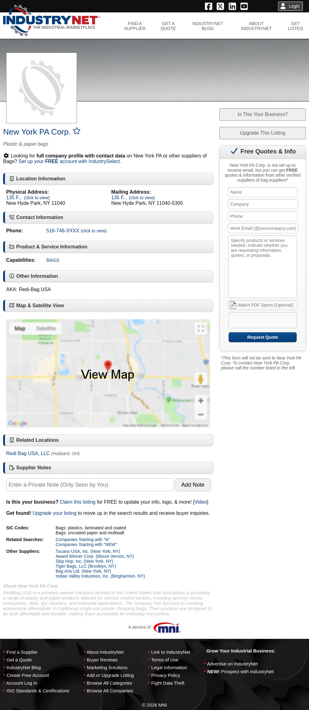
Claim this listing (77, 502)
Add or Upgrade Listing (110, 675)
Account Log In (21, 683)
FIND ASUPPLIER (135, 26)
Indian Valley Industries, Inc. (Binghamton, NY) (100, 576)
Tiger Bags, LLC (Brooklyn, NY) (86, 566)
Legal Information (169, 667)
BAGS (52, 260)
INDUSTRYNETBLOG (207, 26)
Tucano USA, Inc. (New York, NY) (88, 551)
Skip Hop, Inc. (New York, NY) (84, 561)
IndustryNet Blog (23, 667)
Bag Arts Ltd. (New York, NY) (83, 571)
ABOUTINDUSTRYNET (256, 26)
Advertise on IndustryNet (232, 663)
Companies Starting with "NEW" (86, 544)
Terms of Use (164, 659)
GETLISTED (295, 26)
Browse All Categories (109, 683)
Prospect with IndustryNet (247, 671)
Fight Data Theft (167, 683)
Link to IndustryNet (170, 652)
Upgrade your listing (54, 513)
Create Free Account (27, 675)
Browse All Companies (110, 690)
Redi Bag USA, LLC (28, 453)
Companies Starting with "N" (83, 539)
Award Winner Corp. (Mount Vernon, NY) (95, 556)
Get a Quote (19, 659)
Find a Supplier (22, 652)
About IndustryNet (105, 652)
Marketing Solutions (107, 667)
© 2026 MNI (154, 705)
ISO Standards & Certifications (37, 690)
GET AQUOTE (168, 26)
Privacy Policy (165, 675)
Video (200, 502)
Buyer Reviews (102, 659)
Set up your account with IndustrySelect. (70, 161)
